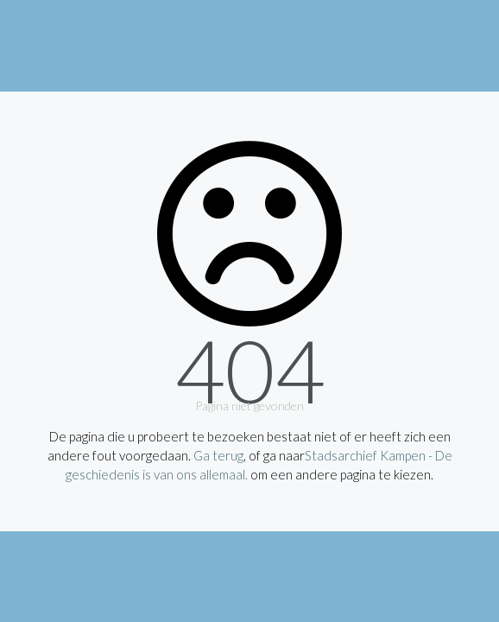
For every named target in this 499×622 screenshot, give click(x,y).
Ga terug (218, 455)
